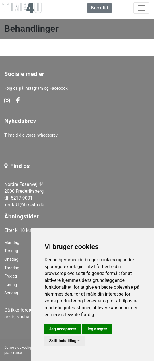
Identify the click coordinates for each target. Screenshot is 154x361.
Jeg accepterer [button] (62, 329)
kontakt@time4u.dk (24, 205)
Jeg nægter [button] (97, 329)
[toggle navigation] (141, 8)
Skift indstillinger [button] (64, 340)
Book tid (99, 8)
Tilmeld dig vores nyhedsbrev (31, 135)
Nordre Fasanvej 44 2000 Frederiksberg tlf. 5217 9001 (24, 191)
